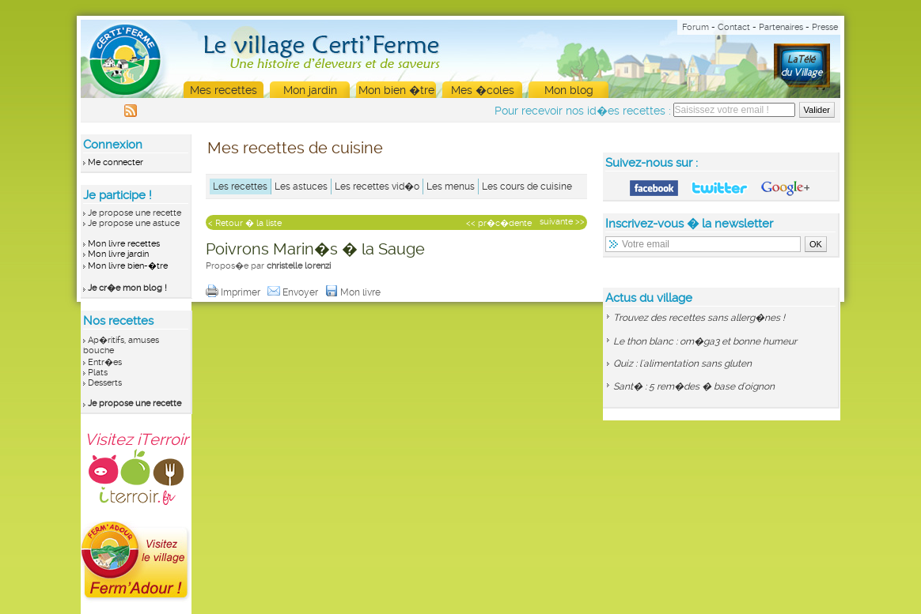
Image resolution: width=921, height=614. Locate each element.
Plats (98, 372)
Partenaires (781, 27)
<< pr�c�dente (499, 223)
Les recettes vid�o (377, 186)
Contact (734, 27)
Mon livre (354, 292)
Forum (695, 27)
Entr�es (105, 362)
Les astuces (301, 186)
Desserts (105, 383)
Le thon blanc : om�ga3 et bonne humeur (705, 341)
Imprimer (234, 292)
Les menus (450, 186)
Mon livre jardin (118, 254)
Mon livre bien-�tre (128, 266)
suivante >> (562, 222)
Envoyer (293, 292)
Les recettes (240, 186)
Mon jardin (310, 90)
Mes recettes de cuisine (295, 147)
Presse (825, 27)
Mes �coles (482, 90)
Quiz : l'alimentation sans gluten (682, 363)
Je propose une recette (134, 213)
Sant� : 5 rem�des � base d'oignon (694, 386)
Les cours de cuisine (527, 186)
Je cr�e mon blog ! (127, 288)
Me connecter (115, 162)
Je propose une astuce (134, 223)
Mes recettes (223, 90)
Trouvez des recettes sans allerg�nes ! (699, 317)
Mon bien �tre (396, 90)
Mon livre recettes (124, 244)
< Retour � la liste (245, 223)
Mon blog (568, 90)
